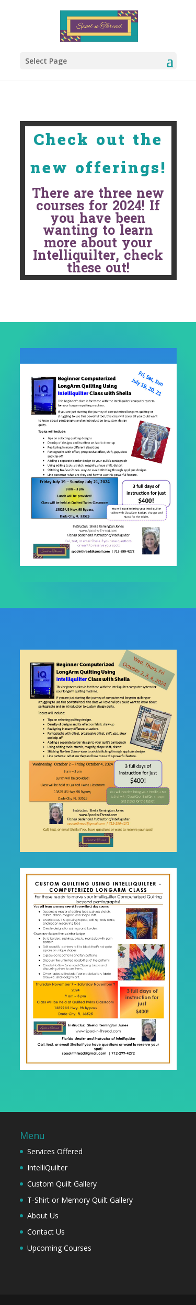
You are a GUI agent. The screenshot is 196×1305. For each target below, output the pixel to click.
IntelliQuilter (47, 1167)
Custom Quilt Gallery (62, 1184)
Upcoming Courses (59, 1248)
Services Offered (55, 1151)
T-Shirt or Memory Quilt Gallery (80, 1200)
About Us (43, 1215)
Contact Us (46, 1232)
